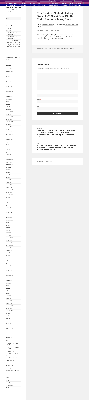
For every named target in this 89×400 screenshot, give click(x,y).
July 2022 (8, 144)
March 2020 (8, 207)
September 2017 (9, 280)
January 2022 (9, 157)
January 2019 (9, 240)
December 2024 (9, 89)
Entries (8, 382)
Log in (7, 380)
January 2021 (9, 185)
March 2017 (8, 295)
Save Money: (9, 3)
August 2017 (9, 283)
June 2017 (8, 288)
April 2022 (8, 152)
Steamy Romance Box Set (12, 363)
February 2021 (9, 182)
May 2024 (8, 106)
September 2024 (9, 96)
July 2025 (8, 76)
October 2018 (9, 248)
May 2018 (8, 260)
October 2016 (9, 308)
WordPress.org (9, 387)
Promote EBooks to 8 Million (13, 1)
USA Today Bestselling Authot (13, 370)
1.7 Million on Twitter (66, 1)
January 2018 (9, 270)
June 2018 (8, 258)
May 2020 (8, 202)
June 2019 (8, 227)
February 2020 (9, 210)
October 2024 (9, 94)
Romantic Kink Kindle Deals (12, 358)
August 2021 (9, 167)
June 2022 (8, 147)
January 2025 (9, 86)
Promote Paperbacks (31, 1)
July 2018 (8, 255)
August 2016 (9, 313)
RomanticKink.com (13, 7)
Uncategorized (9, 365)
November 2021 (9, 159)
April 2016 (8, 323)
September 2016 (9, 311)
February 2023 (9, 127)
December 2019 (9, 215)
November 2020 (9, 190)
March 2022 (8, 154)
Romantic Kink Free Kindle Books (61, 48)
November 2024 (9, 91)
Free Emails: (9, 5)
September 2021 (9, 164)
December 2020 (9, 187)
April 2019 (8, 232)
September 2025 (9, 71)
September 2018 (9, 250)
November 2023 (9, 116)
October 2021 (9, 162)
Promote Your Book (47, 25)
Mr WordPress (9, 56)
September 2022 (9, 139)
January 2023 (9, 129)
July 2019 (8, 225)
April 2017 (8, 293)
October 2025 (9, 69)
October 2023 (9, 119)
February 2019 (9, 237)
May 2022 (8, 149)
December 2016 (9, 303)
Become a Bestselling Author (48, 1)
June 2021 (8, 172)
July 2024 (8, 101)
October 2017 (9, 278)
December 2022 (9, 132)
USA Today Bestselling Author (13, 368)
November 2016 (9, 305)
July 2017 (8, 285)
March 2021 (8, 179)
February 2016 (9, 328)
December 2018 (9, 242)
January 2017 (9, 300)
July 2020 (8, 197)
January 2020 (9, 212)
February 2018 (9, 268)
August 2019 (9, 222)
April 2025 (8, 81)
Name (39, 93)
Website (39, 106)
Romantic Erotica (10, 351)
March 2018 (8, 265)
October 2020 (9, 192)
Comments (9, 385)
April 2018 (8, 263)
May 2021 (8, 174)
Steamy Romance (10, 360)
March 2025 (8, 84)
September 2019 (9, 220)
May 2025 (8, 79)
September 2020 (9, 195)
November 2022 (9, 134)
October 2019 (9, 217)
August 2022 (9, 142)
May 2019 (8, 230)
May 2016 (8, 321)
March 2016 (8, 326)
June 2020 (8, 200)
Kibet (50, 48)
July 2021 (8, 169)
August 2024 (9, 99)
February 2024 (9, 111)
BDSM (7, 340)
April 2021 (8, 177)
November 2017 (9, 275)
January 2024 (9, 114)
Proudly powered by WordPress (44, 161)
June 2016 (8, 318)
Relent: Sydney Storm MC (46, 35)
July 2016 (8, 316)
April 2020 (8, 205)
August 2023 (9, 124)
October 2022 (9, 137)
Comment (39, 72)
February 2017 (9, 298)
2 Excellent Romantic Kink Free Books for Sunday (13, 57)
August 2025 (9, 74)
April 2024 (8, 109)
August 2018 (9, 253)
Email (39, 99)
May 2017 (8, 290)
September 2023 (9, 121)
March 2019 (8, 235)
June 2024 (8, 104)
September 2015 (9, 331)
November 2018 (9, 245)
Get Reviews (78, 1)
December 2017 (9, 273)
